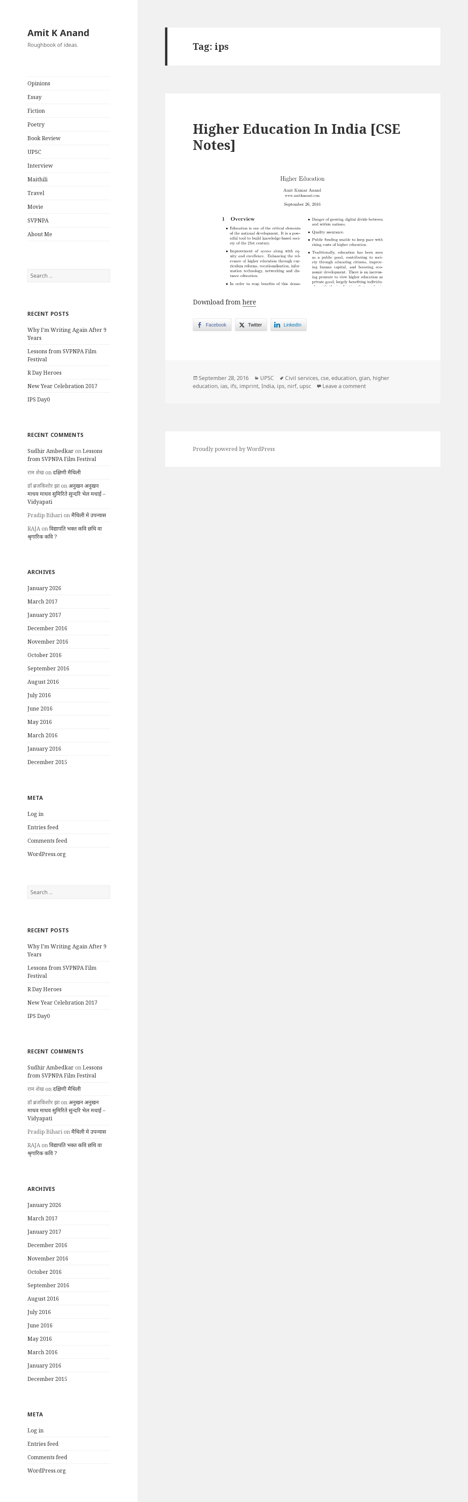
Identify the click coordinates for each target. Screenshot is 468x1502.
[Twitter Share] (251, 324)
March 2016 (42, 735)
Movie (35, 206)
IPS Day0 (38, 399)
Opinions (38, 83)
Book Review (44, 138)
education (343, 378)
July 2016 (39, 695)
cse (325, 378)
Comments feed (47, 840)
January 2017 (44, 615)
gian (364, 378)
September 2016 (48, 668)
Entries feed (43, 827)
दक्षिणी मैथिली (67, 472)
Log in (35, 814)
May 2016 (39, 722)
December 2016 (47, 628)
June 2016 (40, 708)
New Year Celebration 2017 (62, 386)
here (249, 302)
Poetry (36, 124)
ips (281, 386)
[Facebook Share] (212, 324)
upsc (305, 386)
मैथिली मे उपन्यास (88, 515)
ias (224, 386)
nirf (292, 386)
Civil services (301, 378)
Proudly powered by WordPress (234, 449)
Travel (35, 193)
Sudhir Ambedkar (50, 451)
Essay (34, 97)
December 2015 (47, 762)
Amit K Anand (58, 32)
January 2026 (44, 588)
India (267, 386)
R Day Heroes (44, 372)
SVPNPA (38, 220)
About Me (39, 234)
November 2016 (47, 641)
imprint (248, 386)
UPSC (34, 152)
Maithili (37, 179)
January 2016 (44, 748)
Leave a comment (344, 386)
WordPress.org (46, 854)
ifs (233, 386)
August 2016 (43, 681)
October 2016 (44, 655)
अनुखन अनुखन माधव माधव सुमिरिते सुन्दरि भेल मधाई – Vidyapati (66, 493)
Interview (40, 165)
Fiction (36, 110)
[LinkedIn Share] (288, 324)
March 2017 (42, 601)
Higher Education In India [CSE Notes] (296, 137)
